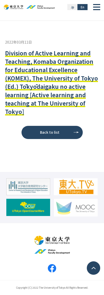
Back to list (49, 132)
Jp (72, 7)
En (82, 7)
